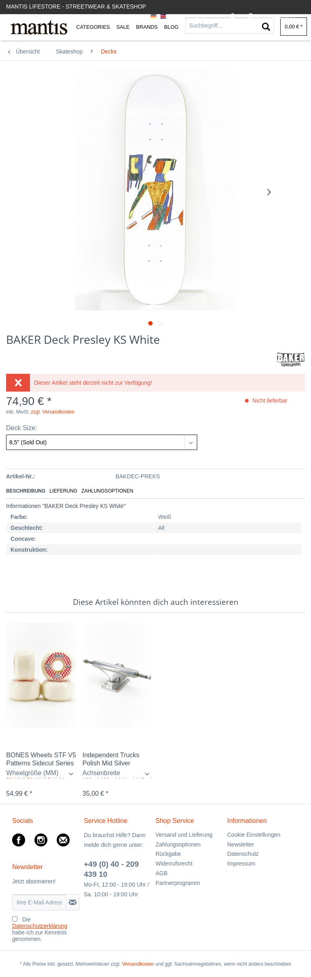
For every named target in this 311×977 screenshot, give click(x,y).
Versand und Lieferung (184, 834)
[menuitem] (233, 17)
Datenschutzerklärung (39, 926)
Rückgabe (168, 854)
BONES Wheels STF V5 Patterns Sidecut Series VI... (41, 759)
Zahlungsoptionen (107, 491)
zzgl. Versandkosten (52, 412)
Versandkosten (138, 964)
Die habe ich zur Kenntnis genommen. (39, 929)
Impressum (241, 863)
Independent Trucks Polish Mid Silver (110, 759)
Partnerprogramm (178, 883)
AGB (162, 873)
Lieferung (63, 491)
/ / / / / (117, 773)
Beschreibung (25, 491)
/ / (41, 773)
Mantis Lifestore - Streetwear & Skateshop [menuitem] (76, 6)
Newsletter (240, 844)
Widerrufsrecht (174, 863)
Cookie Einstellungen (254, 834)
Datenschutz (243, 854)
